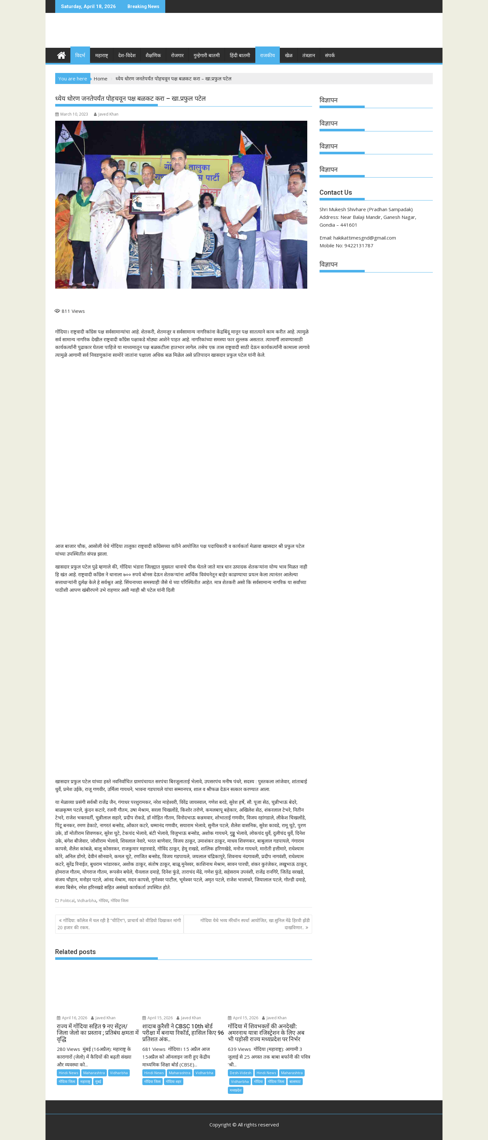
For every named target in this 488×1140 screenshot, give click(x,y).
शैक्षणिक (153, 55)
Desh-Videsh (240, 1072)
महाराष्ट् (101, 55)
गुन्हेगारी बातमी (207, 55)
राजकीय (267, 55)
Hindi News (68, 1072)
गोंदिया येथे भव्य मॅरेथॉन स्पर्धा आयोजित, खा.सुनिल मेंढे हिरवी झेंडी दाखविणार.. (255, 923)
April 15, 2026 (157, 1018)
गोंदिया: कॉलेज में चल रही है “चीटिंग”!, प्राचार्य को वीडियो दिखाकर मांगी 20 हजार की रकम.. (119, 923)
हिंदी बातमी (240, 55)
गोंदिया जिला (119, 900)
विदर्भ (80, 55)
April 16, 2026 (72, 1018)
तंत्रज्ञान (308, 55)
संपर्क (330, 55)
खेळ (288, 55)
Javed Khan (106, 114)
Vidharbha (86, 900)
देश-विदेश (127, 55)
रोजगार (177, 55)
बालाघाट (295, 1081)
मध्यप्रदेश (235, 1089)
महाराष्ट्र (85, 1081)
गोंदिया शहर (173, 1081)
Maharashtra (94, 1072)
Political (67, 900)
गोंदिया (103, 900)
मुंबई (98, 1081)
